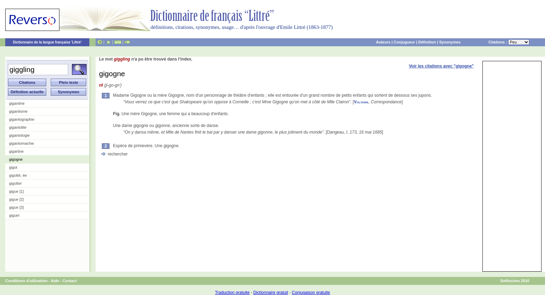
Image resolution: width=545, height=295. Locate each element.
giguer (14, 215)
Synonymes (450, 42)
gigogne (16, 159)
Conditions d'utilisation (26, 281)
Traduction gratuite (232, 292)
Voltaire (361, 101)
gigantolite (17, 127)
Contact (70, 281)
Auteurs (383, 42)
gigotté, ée (18, 175)
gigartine (16, 151)
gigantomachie (21, 143)
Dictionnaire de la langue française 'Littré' (47, 42)
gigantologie (19, 135)
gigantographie (21, 119)
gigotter (15, 183)
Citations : (508, 42)
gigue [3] (16, 207)
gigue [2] (16, 199)
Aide (55, 281)
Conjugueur (404, 42)
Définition (427, 42)
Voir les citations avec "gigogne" (441, 66)
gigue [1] (16, 191)
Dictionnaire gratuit (270, 292)
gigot (13, 167)
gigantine (17, 103)
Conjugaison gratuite (311, 292)
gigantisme (18, 111)
